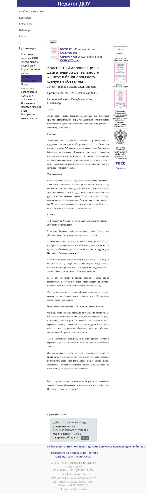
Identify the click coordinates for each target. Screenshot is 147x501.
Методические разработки (30, 63)
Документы (28, 103)
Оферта (87, 456)
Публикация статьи (59, 446)
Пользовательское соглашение (67, 453)
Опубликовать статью (32, 11)
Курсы (23, 36)
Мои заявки (120, 51)
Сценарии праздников (28, 97)
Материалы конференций (29, 116)
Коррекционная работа (30, 71)
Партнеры (120, 168)
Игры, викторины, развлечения (29, 88)
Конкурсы (25, 17)
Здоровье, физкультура (28, 78)
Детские (93, 446)
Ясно (85, 438)
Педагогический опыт (31, 108)
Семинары (25, 24)
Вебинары (25, 30)
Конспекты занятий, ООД (29, 56)
